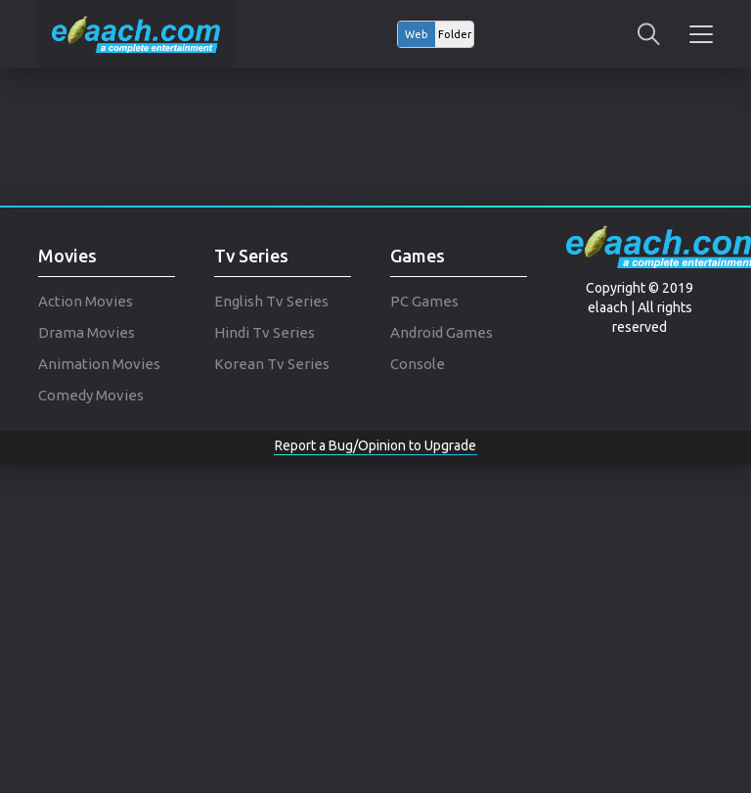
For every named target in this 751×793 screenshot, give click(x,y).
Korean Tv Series (272, 363)
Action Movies (85, 301)
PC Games (424, 301)
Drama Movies (86, 332)
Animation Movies (99, 363)
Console (417, 363)
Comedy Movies (91, 395)
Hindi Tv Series (264, 332)
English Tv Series (271, 301)
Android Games (441, 332)
